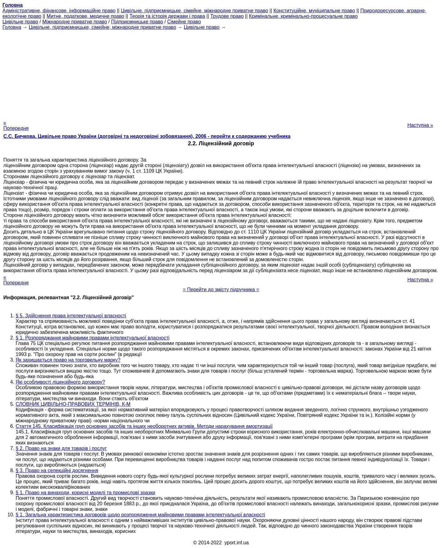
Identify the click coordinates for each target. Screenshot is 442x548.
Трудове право (227, 16)
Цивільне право (20, 21)
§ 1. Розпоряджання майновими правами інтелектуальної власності (92, 337)
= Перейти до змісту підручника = (221, 289)
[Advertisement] (221, 73)
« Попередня (16, 125)
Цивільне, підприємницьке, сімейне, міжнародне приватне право (194, 10)
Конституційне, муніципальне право (314, 10)
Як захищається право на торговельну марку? (68, 359)
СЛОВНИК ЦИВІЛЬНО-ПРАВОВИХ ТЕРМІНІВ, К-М (73, 404)
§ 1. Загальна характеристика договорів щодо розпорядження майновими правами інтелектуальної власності (140, 514)
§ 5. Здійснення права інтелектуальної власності (71, 315)
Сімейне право (184, 21)
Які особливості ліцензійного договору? (60, 382)
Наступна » (420, 125)
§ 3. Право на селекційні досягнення (57, 470)
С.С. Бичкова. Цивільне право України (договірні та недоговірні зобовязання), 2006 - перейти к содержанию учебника (146, 136)
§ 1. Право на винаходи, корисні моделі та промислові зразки (85, 492)
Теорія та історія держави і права (167, 16)
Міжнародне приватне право (74, 21)
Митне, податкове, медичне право (85, 16)
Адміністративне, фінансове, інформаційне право (58, 10)
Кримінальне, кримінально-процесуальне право (303, 16)
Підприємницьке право (137, 21)
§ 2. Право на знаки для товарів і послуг (61, 448)
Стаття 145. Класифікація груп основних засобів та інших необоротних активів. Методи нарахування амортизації (144, 426)
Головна (11, 27)
